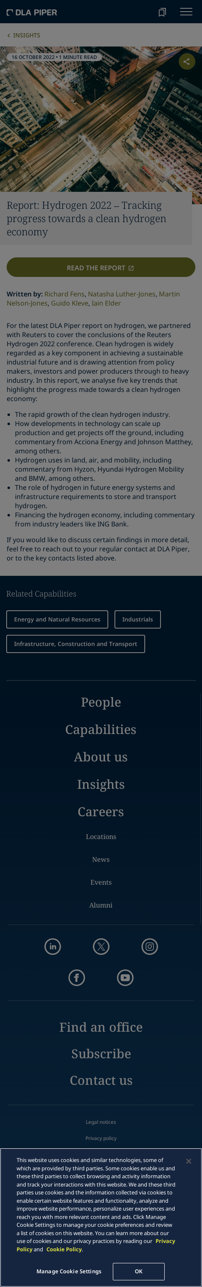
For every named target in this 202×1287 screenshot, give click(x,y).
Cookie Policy (64, 1249)
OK (138, 1271)
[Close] (189, 1161)
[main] (101, 1217)
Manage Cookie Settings (69, 1271)
